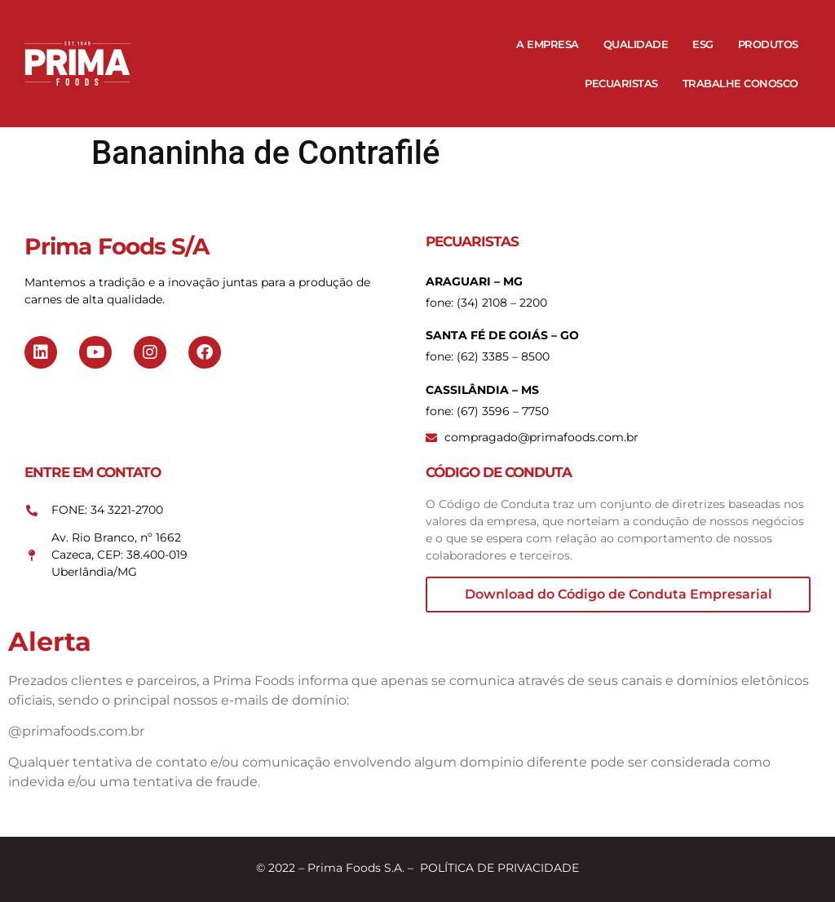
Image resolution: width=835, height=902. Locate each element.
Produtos (768, 44)
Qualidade (636, 44)
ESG (703, 44)
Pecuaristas (621, 83)
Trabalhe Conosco (740, 83)
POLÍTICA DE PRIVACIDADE (499, 867)
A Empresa (547, 44)
